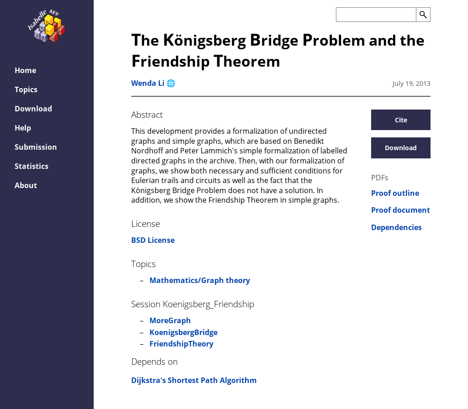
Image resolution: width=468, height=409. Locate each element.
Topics (26, 89)
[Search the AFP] (376, 14)
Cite (401, 119)
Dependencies (396, 227)
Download (33, 109)
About (26, 185)
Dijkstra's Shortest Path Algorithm (194, 380)
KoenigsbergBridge (183, 332)
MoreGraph (170, 320)
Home (25, 70)
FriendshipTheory (181, 344)
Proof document (400, 210)
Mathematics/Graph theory (199, 280)
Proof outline (395, 193)
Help (23, 128)
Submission (36, 147)
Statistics (31, 166)
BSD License (153, 240)
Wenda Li (148, 83)
